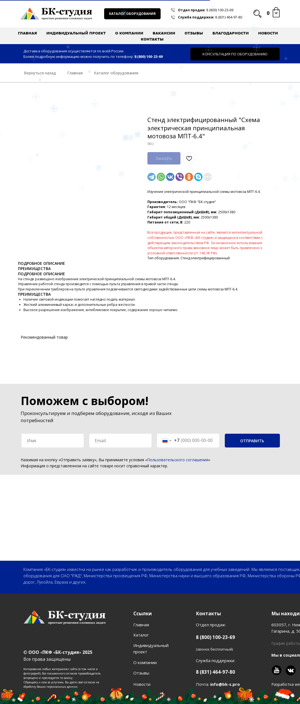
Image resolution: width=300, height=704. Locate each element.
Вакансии (164, 33)
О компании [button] (129, 33)
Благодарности (230, 33)
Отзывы (194, 33)
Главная (27, 33)
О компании (145, 662)
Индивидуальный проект (76, 33)
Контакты (152, 39)
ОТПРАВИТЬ (252, 440)
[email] (120, 440)
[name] (52, 440)
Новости (268, 33)
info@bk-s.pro (225, 684)
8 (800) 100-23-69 (219, 10)
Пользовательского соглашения (177, 459)
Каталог (141, 635)
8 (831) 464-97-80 (228, 17)
